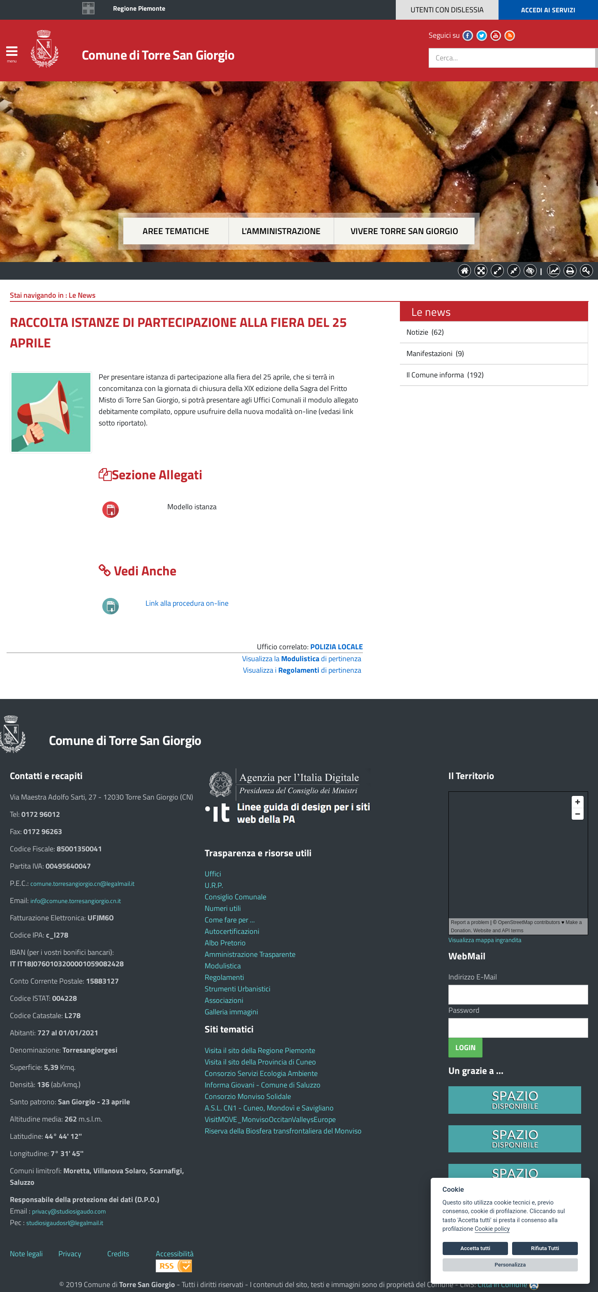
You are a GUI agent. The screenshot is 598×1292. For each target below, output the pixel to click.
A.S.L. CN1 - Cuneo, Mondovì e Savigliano (269, 1107)
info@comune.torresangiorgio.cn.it (75, 901)
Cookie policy (492, 1228)
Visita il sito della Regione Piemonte (260, 1050)
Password (464, 1010)
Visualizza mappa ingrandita (485, 940)
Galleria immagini (231, 1011)
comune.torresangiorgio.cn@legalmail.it (82, 883)
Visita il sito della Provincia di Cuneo (260, 1061)
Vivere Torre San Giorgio (404, 231)
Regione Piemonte (139, 8)
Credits (118, 1253)
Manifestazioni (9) (434, 353)
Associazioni (224, 1000)
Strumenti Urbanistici (237, 988)
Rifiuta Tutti (545, 1248)
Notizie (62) (424, 332)
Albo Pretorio (225, 942)
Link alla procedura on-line (187, 603)
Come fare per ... (230, 919)
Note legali (26, 1253)
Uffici (213, 873)
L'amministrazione (281, 231)
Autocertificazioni (232, 931)
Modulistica (223, 965)
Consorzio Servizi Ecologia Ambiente (261, 1073)
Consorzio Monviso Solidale (248, 1096)
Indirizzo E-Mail (472, 976)
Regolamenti (224, 977)
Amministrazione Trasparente (250, 954)
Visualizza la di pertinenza (301, 658)
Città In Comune (502, 1284)
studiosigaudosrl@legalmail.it (64, 1223)
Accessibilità (175, 1253)
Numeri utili (223, 908)
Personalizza (510, 1265)
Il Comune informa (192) (444, 374)
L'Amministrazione (293, 270)
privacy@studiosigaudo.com (69, 1211)
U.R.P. (214, 885)
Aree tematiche (176, 231)
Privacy (69, 1253)
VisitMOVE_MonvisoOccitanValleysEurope (270, 1119)
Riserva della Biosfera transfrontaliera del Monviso (283, 1130)
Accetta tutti (475, 1248)
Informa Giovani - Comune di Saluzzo (263, 1084)
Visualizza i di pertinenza (302, 670)
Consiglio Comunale (235, 896)
